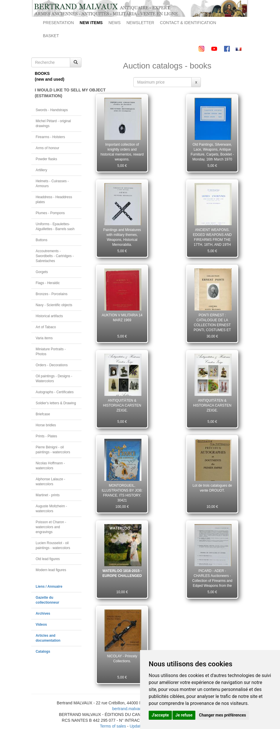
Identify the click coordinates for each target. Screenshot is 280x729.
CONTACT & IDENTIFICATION (188, 22)
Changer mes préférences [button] (222, 715)
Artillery (41, 170)
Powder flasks (46, 159)
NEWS (114, 22)
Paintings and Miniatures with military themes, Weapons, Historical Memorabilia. (122, 237)
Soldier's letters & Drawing (56, 403)
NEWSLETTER (140, 22)
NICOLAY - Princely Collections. (122, 658)
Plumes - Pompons (50, 213)
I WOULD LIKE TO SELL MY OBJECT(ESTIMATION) (58, 93)
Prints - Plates (46, 436)
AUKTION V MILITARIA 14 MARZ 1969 (122, 317)
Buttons (41, 240)
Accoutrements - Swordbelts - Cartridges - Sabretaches (55, 256)
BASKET (51, 35)
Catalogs (43, 651)
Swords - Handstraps (52, 110)
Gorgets (42, 272)
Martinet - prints (48, 495)
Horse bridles (46, 425)
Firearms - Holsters (50, 137)
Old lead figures (48, 559)
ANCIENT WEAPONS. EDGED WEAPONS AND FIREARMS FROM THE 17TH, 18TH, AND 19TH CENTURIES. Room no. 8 (212, 237)
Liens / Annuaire (49, 586)
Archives (43, 613)
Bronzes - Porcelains (52, 294)
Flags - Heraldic (48, 283)
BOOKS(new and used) (49, 76)
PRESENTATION (58, 22)
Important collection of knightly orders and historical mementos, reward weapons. (122, 151)
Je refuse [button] (183, 715)
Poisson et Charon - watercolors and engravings (51, 527)
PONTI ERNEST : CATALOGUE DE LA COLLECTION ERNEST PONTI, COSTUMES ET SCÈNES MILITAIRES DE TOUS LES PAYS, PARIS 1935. (212, 322)
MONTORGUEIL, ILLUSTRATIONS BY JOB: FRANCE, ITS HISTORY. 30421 (122, 492)
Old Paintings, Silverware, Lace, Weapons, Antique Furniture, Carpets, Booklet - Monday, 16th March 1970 (212, 151)
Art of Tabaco (46, 327)
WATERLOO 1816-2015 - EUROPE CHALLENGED (122, 573)
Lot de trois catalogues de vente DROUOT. (212, 487)
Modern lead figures (51, 570)
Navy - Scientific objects (54, 305)
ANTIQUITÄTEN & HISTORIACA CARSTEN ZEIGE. (122, 405)
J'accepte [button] (160, 715)
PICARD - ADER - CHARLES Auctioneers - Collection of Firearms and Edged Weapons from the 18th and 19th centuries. (212, 578)
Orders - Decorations (52, 365)
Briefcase (43, 414)
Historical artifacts (49, 316)
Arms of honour (47, 148)
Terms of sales (113, 726)
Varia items (44, 338)
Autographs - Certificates (55, 392)
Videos (41, 624)
